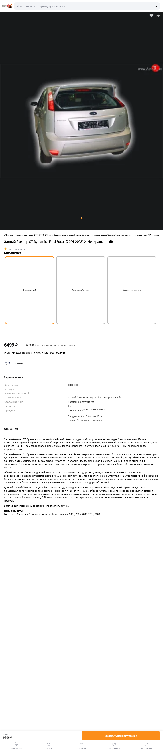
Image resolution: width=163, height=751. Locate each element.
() (95, 410)
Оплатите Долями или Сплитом (35, 352)
